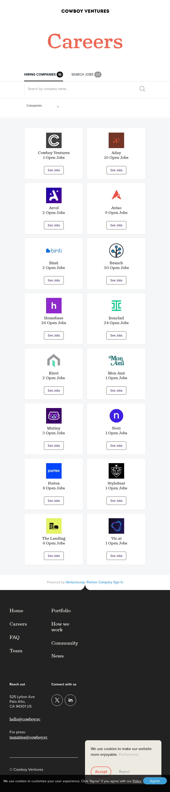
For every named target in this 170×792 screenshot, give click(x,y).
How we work (60, 626)
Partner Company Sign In (105, 582)
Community (64, 643)
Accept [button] (101, 771)
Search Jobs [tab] (86, 75)
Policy (137, 781)
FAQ (15, 637)
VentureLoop (75, 582)
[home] (78, 10)
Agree (155, 781)
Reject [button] (124, 771)
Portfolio (61, 610)
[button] (157, 10)
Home (16, 610)
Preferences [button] (129, 754)
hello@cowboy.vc (25, 719)
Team (16, 650)
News (57, 655)
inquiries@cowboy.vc (29, 737)
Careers (18, 624)
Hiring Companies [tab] (43, 75)
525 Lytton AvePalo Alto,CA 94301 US (22, 701)
